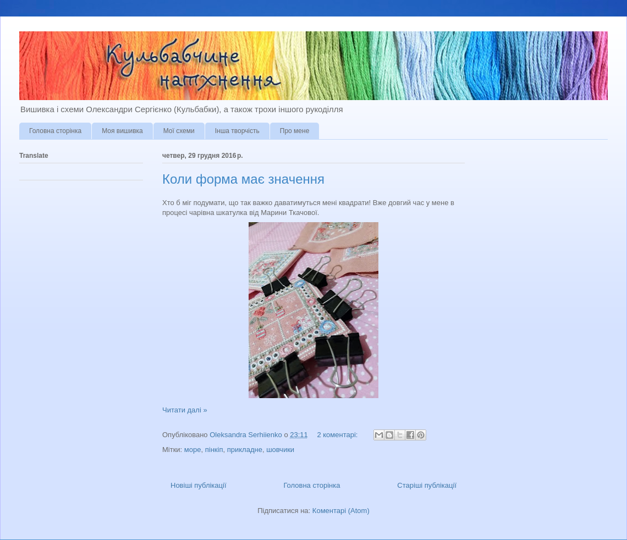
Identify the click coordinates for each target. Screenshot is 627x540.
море (192, 449)
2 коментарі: (338, 435)
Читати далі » (184, 410)
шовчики (280, 449)
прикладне (244, 449)
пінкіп (214, 449)
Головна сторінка (55, 131)
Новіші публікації (198, 485)
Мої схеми (179, 131)
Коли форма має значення (243, 179)
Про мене (295, 131)
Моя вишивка (122, 131)
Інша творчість (237, 131)
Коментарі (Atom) (341, 510)
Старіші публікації (427, 485)
